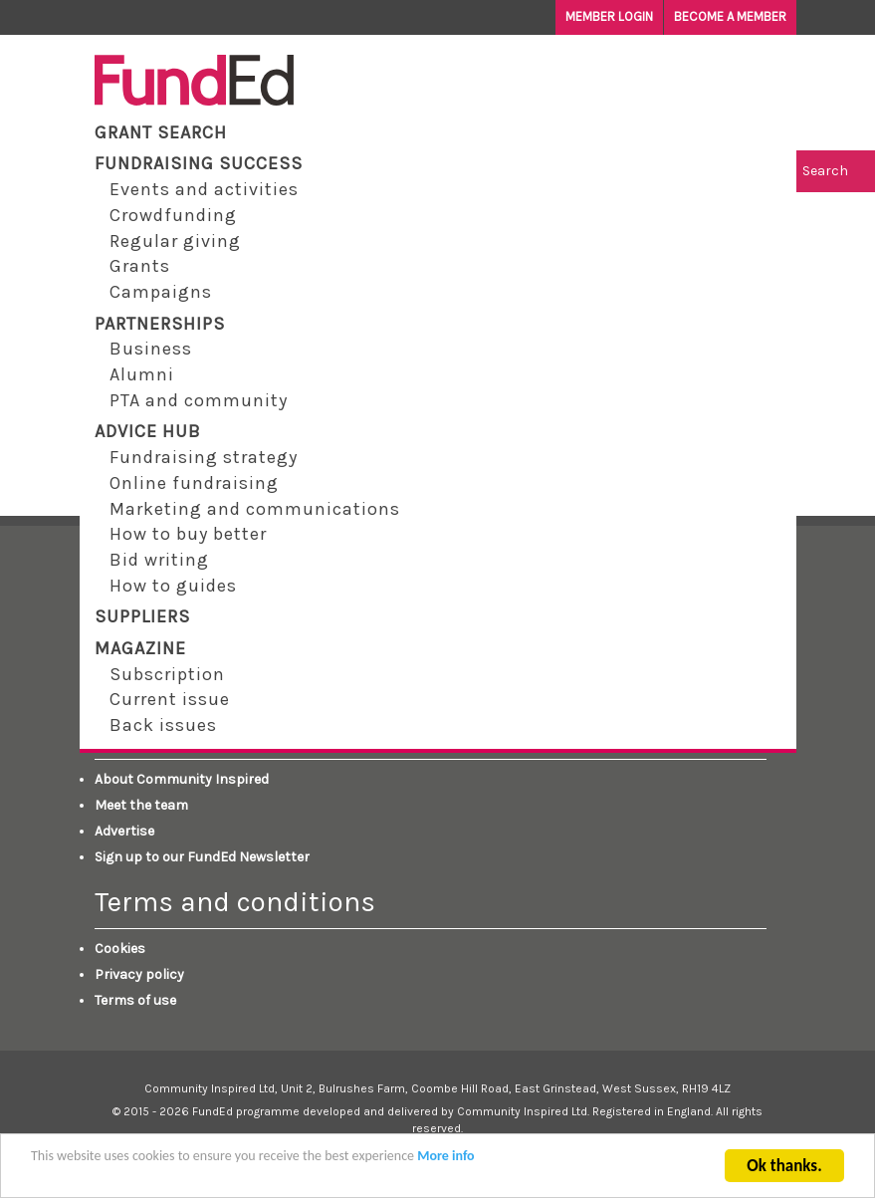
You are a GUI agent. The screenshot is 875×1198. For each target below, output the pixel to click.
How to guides (173, 586)
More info (445, 1159)
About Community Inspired (182, 779)
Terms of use (135, 1000)
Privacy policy (139, 974)
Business (150, 348)
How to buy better (188, 534)
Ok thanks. (784, 1169)
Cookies (120, 948)
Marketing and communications (254, 509)
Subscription (167, 674)
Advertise (124, 831)
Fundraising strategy (203, 457)
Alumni (141, 374)
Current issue (169, 699)
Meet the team (141, 805)
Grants (139, 266)
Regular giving (175, 241)
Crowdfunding (173, 215)
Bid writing (159, 560)
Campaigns (160, 292)
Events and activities (204, 189)
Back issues (163, 725)
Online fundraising (194, 483)
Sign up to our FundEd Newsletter (202, 856)
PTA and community (198, 400)
